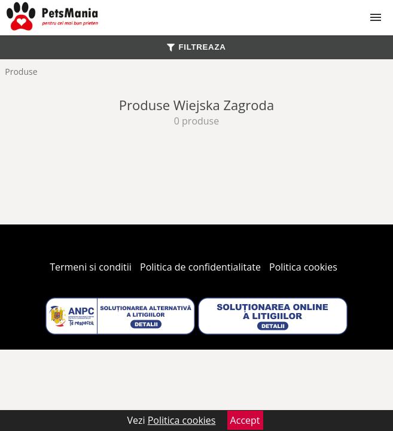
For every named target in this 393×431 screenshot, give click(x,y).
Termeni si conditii (91, 267)
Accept (245, 420)
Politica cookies (303, 267)
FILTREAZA (196, 47)
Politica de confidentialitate (200, 267)
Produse (21, 71)
